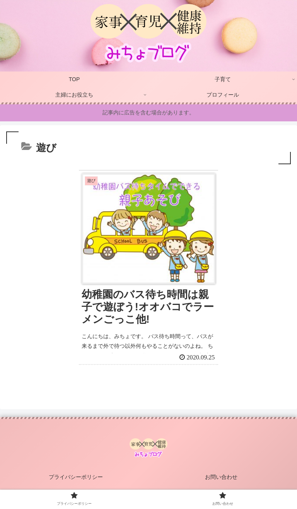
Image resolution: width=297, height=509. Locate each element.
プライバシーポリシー (76, 477)
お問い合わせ (221, 477)
